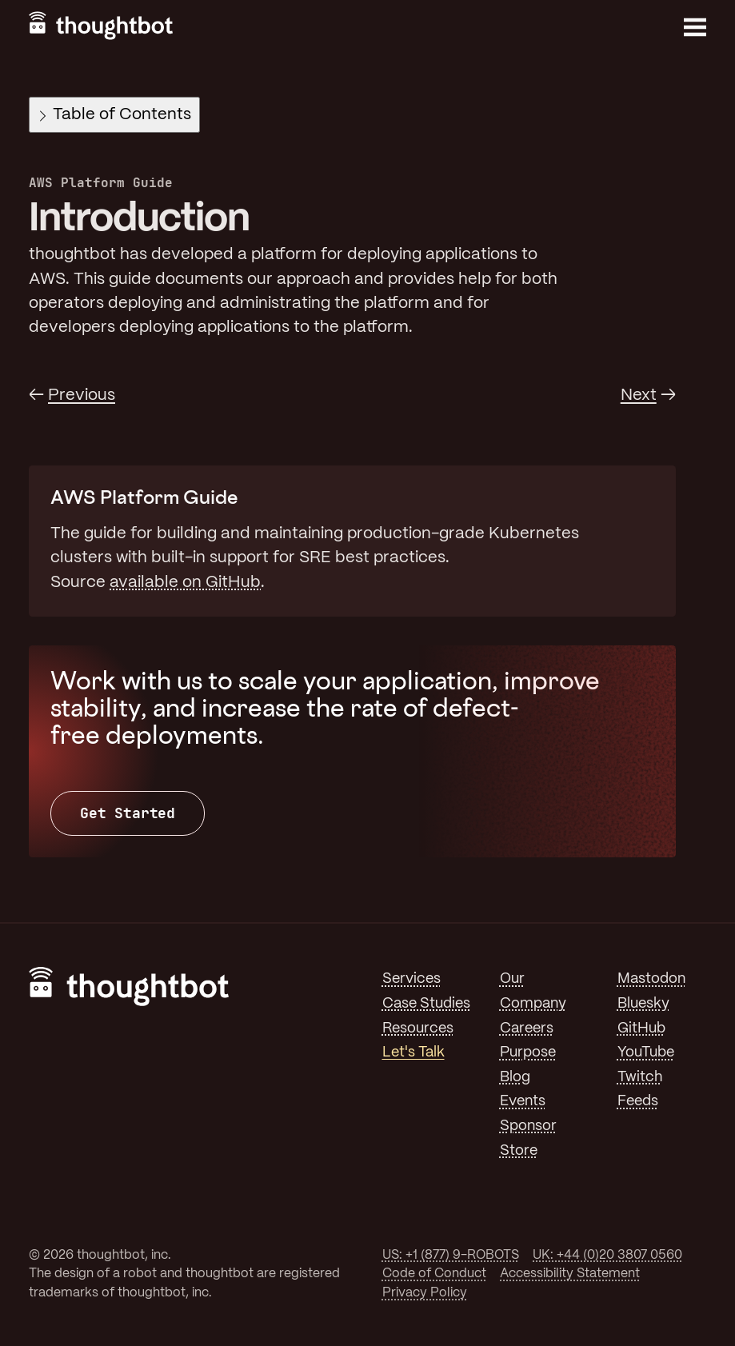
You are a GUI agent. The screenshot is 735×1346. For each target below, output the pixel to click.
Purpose (528, 1052)
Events (522, 1101)
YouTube (645, 1052)
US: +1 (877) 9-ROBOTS (450, 1255)
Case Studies (426, 1004)
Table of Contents (115, 114)
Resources (417, 1028)
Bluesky (643, 1004)
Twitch (639, 1077)
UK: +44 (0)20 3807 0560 (607, 1255)
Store (518, 1151)
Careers (526, 1028)
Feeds (637, 1101)
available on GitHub (185, 582)
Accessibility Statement (570, 1274)
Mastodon (651, 979)
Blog (515, 1077)
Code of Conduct (434, 1274)
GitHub (641, 1028)
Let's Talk (413, 1052)
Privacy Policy (424, 1293)
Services (411, 979)
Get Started (127, 813)
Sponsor (528, 1126)
